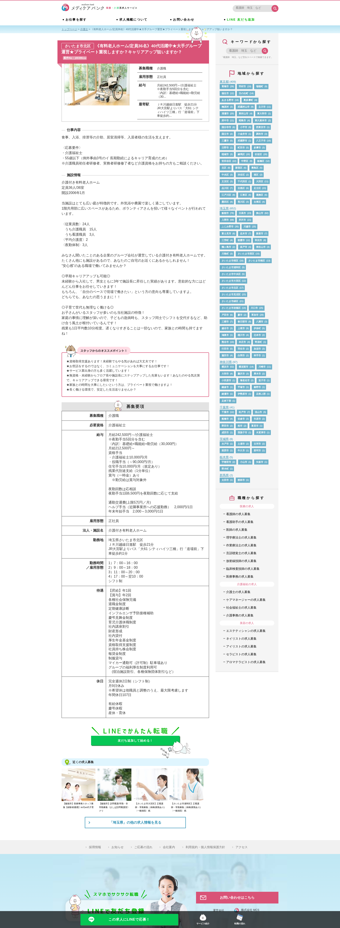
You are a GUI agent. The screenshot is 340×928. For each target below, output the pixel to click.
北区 (224, 167)
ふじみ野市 (228, 226)
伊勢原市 (242, 394)
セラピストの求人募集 (241, 654)
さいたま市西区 (246, 253)
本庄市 (242, 342)
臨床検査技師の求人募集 (243, 568)
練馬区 (241, 154)
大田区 (259, 181)
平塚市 (241, 387)
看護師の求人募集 (238, 514)
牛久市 (241, 450)
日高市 (242, 213)
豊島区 (254, 167)
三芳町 (225, 240)
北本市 (257, 335)
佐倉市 (241, 418)
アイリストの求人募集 (241, 646)
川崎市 (262, 366)
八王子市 (261, 140)
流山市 (258, 412)
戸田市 (225, 315)
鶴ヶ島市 (226, 247)
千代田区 (242, 181)
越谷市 (225, 328)
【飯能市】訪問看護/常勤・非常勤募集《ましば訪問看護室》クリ (114, 807)
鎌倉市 (225, 387)
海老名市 (245, 380)
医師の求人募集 (236, 529)
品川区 (225, 188)
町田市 (241, 147)
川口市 (254, 308)
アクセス (241, 847)
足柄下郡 (226, 400)
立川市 (262, 106)
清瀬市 (225, 113)
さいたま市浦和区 (231, 267)
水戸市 (225, 443)
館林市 (241, 480)
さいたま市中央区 (231, 274)
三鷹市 (225, 140)
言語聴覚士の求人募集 (241, 553)
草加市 (254, 315)
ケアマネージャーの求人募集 (246, 599)
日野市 (225, 147)
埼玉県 (224, 208)
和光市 (258, 240)
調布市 (259, 134)
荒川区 (241, 201)
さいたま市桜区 (230, 260)
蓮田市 (225, 355)
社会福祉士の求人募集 (241, 607)
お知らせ (117, 847)
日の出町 (243, 93)
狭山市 (259, 213)
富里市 (254, 425)
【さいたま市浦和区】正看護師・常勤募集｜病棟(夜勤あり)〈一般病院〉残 (186, 807)
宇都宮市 (226, 462)
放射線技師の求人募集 (241, 561)
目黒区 (241, 188)
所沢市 (242, 219)
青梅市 (225, 86)
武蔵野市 (242, 140)
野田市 (225, 425)
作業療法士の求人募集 (241, 545)
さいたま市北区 (230, 287)
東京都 (224, 81)
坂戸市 (243, 247)
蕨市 (240, 315)
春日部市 (242, 321)
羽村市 (242, 86)
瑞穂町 (259, 86)
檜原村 (225, 106)
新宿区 (238, 167)
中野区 (244, 161)
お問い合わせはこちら (237, 897)
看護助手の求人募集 (239, 522)
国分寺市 (226, 127)
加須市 (257, 348)
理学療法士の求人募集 (241, 537)
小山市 (243, 462)
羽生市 (241, 348)
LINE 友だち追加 (241, 19)
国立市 (225, 134)
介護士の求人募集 (238, 592)
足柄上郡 (261, 394)
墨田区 (225, 201)
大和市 (225, 373)
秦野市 (257, 387)
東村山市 (243, 113)
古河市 (257, 443)
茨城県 (224, 439)
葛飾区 (259, 195)
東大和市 (262, 113)
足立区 (257, 188)
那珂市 (257, 450)
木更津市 (261, 432)
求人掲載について (133, 19)
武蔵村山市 (244, 106)
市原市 (257, 418)
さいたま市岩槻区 (231, 308)
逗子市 (262, 380)
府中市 (225, 120)
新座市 (259, 233)
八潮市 (259, 321)
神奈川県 (226, 362)
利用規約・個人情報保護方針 (205, 847)
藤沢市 (241, 373)
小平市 (243, 127)
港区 (256, 174)
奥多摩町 (248, 100)
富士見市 (226, 233)
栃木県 (224, 457)
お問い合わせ (184, 19)
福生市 (225, 93)
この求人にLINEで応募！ (129, 919)
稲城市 (225, 154)
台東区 (257, 201)
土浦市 (241, 443)
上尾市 (241, 328)
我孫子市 (242, 432)
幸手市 (257, 355)
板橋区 (260, 161)
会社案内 (169, 847)
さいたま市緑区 (230, 301)
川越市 (247, 226)
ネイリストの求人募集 (241, 638)
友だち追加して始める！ (135, 740)
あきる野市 (228, 100)
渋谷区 (241, 174)
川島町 (225, 253)
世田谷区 (226, 161)
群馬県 (224, 475)
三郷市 (225, 321)
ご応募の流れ (143, 847)
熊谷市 (225, 342)
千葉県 (224, 407)
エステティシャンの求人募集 (246, 630)
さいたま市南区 (256, 260)
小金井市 (242, 134)
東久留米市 (261, 120)
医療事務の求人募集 (239, 576)
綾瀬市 (225, 394)
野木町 (225, 468)
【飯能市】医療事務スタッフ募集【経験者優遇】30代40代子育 (78, 805)
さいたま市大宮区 (231, 280)
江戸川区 (226, 195)
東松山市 (261, 247)
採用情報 (95, 847)
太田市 (225, 480)
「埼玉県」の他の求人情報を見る (135, 822)
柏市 (240, 425)
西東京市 (261, 127)
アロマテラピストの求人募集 (246, 662)
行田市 (225, 348)
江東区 (243, 195)
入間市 (225, 219)
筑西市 (225, 450)
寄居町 (258, 342)
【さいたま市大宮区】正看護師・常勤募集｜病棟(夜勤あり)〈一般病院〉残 (150, 807)
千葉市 (225, 412)
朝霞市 (241, 240)
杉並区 (258, 154)
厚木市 (257, 373)
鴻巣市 (225, 335)
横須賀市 (243, 366)
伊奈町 (257, 328)
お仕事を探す (76, 19)
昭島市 (242, 120)
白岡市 (241, 355)
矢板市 (259, 462)
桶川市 (241, 335)
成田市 (225, 432)
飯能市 (225, 213)
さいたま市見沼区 (231, 294)
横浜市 (225, 366)
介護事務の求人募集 (239, 615)
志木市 (243, 233)
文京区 (225, 181)
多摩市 (257, 147)
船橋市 (225, 418)
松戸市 (242, 412)
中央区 (225, 174)
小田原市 (226, 380)
